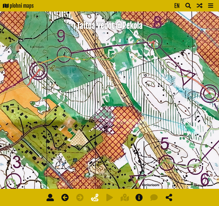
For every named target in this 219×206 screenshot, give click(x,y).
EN (177, 5)
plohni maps (18, 6)
